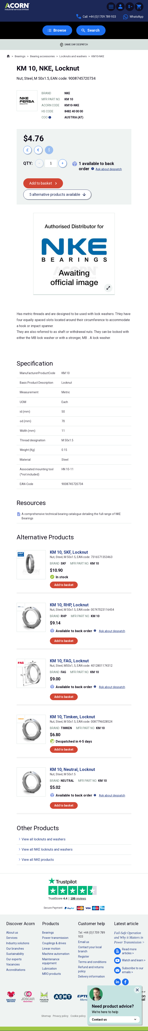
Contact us (114, 1019)
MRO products (51, 973)
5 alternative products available (54, 194)
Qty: (28, 163)
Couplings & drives (54, 943)
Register (83, 956)
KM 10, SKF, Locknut (69, 552)
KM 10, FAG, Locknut (69, 660)
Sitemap (46, 1016)
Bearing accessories (42, 56)
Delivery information (91, 976)
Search (93, 30)
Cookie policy (78, 1016)
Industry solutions (17, 943)
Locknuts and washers (73, 56)
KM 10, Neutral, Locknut (72, 769)
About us (12, 932)
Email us (83, 942)
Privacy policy (60, 1016)
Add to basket (40, 183)
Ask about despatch (109, 169)
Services (11, 937)
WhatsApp (133, 17)
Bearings (20, 56)
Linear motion (51, 948)
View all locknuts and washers (43, 839)
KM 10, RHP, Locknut (69, 604)
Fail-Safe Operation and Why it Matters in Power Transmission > (129, 937)
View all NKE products (38, 860)
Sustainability (15, 953)
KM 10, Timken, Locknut (72, 716)
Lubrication (49, 968)
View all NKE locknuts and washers (47, 849)
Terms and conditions (92, 962)
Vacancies (13, 964)
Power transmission (55, 937)
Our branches (15, 948)
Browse (59, 30)
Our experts (14, 959)
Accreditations (15, 969)
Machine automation (55, 953)
